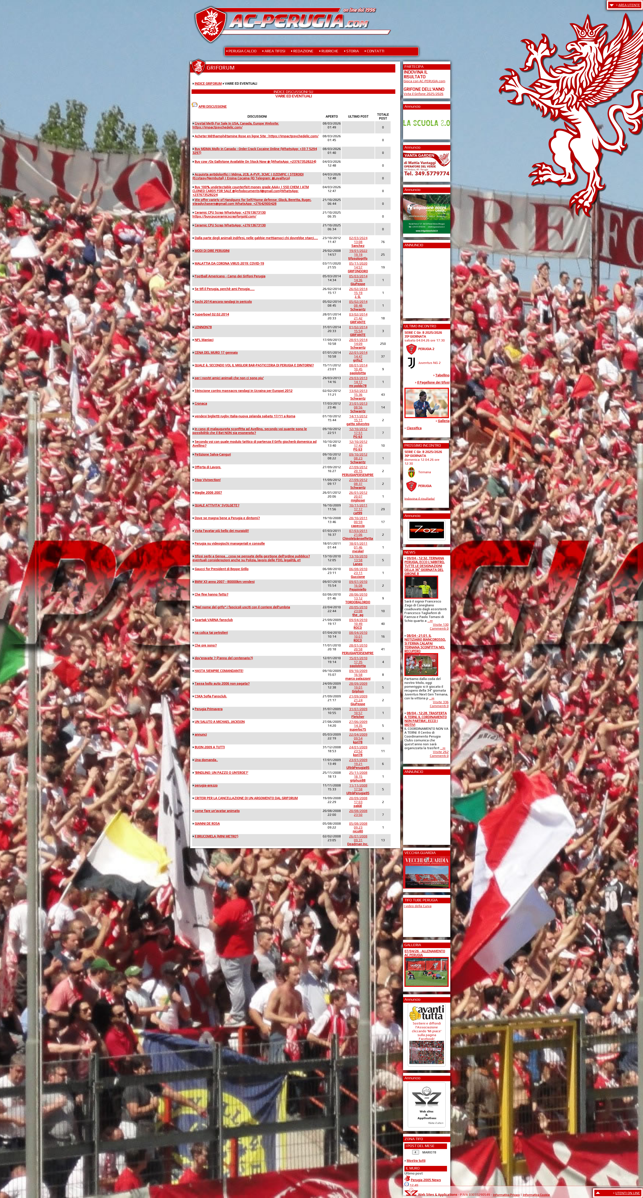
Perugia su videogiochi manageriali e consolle (230, 543)
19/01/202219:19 (357, 254)
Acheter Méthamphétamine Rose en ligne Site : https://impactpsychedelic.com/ (256, 136)
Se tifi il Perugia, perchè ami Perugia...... (225, 289)
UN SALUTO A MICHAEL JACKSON (220, 722)
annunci (201, 734)
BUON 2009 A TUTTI (210, 747)
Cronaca (201, 403)
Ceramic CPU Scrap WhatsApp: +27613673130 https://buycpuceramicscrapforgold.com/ (229, 214)
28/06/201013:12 (357, 598)
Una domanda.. (206, 760)
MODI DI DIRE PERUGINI (212, 251)
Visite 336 (441, 702)
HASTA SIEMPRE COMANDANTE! (219, 671)
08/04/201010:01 (358, 636)
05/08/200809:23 (358, 827)
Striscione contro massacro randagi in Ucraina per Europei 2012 (243, 391)
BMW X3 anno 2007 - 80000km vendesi (225, 582)
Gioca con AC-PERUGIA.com (424, 81)
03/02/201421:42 (358, 318)
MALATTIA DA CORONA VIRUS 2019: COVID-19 (229, 263)
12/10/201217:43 (358, 445)
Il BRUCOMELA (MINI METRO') (216, 836)
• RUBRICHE (328, 51)
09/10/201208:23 (358, 458)
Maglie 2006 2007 (208, 493)
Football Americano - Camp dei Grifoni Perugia (230, 276)
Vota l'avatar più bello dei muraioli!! (222, 531)
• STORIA (351, 51)
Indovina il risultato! (419, 498)
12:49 (414, 1185)
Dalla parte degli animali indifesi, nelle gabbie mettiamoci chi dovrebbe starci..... (256, 238)
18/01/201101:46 (358, 547)
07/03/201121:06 (358, 534)
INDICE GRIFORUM (208, 84)
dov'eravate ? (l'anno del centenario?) (224, 658)
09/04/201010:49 (358, 624)
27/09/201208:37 (358, 484)
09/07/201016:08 (358, 585)
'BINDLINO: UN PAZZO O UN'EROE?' (221, 773)
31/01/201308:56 (358, 407)
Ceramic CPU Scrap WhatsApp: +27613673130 (230, 225)
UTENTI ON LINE (627, 1193)
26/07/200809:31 (357, 840)
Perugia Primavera (209, 709)
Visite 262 (441, 752)
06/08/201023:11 (358, 573)
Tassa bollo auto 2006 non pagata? (222, 683)
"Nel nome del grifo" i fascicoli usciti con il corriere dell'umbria (242, 607)
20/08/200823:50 (358, 813)
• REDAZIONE (302, 51)
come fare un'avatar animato (217, 811)
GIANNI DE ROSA (207, 824)
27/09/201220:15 (357, 471)
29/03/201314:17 (358, 382)
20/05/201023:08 (358, 611)
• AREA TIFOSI (273, 51)
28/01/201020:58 (357, 649)
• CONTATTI (374, 51)
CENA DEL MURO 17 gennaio (216, 353)
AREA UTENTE (629, 5)
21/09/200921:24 (358, 700)
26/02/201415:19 (358, 293)
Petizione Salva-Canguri (213, 454)
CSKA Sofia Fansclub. (211, 696)
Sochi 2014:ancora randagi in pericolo (223, 302)
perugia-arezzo (206, 785)
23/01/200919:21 (357, 764)
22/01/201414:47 (358, 356)
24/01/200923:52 (358, 751)
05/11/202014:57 (358, 267)
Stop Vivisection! (208, 480)
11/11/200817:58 (357, 789)
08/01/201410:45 (358, 369)
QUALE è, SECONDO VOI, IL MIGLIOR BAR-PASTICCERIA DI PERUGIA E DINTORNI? (254, 365)
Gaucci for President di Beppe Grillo (222, 569)
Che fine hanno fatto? (211, 594)
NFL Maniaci (204, 340)
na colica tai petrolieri (211, 633)
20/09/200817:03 (358, 802)
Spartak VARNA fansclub (214, 620)
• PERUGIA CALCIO (241, 51)
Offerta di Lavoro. (208, 467)
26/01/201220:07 (358, 496)
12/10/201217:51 (358, 433)
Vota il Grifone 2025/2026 (423, 94)
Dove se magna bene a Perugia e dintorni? (227, 518)
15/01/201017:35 (358, 662)
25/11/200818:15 (358, 776)
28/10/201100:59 (358, 522)
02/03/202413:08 (358, 242)
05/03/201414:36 (358, 280)
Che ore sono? (206, 645)
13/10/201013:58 (358, 560)
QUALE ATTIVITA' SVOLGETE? (217, 505)
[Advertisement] (420, 281)
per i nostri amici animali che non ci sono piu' (229, 378)
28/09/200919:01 (358, 687)
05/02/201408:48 (358, 305)
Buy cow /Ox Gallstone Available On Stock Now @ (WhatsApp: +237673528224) (255, 162)
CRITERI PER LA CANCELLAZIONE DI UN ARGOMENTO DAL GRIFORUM (246, 798)
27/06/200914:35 (358, 725)
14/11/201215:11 (357, 420)
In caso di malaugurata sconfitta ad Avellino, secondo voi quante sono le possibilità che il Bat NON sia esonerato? (249, 431)
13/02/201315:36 (358, 394)
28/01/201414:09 (358, 344)
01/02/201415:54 (358, 331)
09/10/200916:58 (357, 674)
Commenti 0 (439, 628)
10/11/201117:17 (358, 509)
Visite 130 (441, 625)
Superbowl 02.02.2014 (212, 314)
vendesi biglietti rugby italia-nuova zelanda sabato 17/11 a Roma (245, 416)
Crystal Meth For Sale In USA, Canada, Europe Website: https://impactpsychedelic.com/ (235, 125)
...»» (430, 621)
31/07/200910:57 (358, 713)
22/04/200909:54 (358, 738)
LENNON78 (203, 327)
